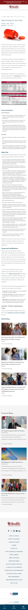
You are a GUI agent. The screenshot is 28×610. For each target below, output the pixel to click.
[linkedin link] (19, 531)
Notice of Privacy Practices (14, 564)
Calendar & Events (14, 542)
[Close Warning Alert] (26, 2)
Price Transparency (14, 576)
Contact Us (14, 548)
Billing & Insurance (14, 539)
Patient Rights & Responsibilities (14, 570)
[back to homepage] (1, 16)
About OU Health (14, 536)
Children (12, 23)
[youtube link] (16, 531)
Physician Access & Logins (14, 573)
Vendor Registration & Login (14, 580)
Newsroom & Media (14, 561)
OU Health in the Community (14, 567)
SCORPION (16, 602)
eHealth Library (14, 554)
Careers (14, 545)
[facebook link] (8, 531)
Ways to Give (14, 583)
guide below (17, 76)
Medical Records (14, 557)
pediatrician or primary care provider (16, 312)
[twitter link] (11, 531)
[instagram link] (14, 531)
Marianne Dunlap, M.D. (14, 273)
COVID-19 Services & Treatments (14, 551)
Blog (5, 16)
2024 (8, 16)
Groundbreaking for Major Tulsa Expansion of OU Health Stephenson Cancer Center (14, 2)
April (12, 16)
